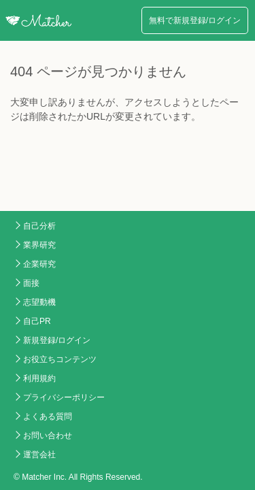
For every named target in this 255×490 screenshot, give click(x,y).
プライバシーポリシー (64, 397)
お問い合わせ (47, 435)
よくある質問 (47, 416)
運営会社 (39, 454)
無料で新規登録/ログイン (195, 20)
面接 (31, 283)
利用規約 (39, 378)
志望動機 (39, 302)
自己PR (37, 321)
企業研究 (39, 264)
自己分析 (39, 226)
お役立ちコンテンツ (60, 359)
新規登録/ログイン (56, 340)
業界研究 (39, 245)
